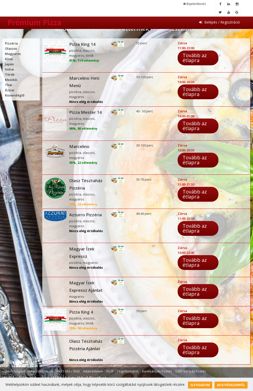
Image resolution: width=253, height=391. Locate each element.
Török (9, 74)
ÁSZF (110, 371)
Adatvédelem (93, 371)
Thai (8, 85)
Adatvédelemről (231, 385)
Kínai (9, 59)
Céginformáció (128, 371)
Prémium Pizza (34, 22)
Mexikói (11, 79)
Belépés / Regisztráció (219, 22)
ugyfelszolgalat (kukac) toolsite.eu (27, 371)
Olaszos (11, 48)
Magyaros (13, 53)
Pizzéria (11, 43)
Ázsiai (9, 90)
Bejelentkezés (194, 4)
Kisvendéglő (14, 95)
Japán (9, 64)
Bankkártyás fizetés (157, 371)
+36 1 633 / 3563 (68, 371)
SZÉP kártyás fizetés (190, 371)
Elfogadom (200, 385)
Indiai (9, 69)
